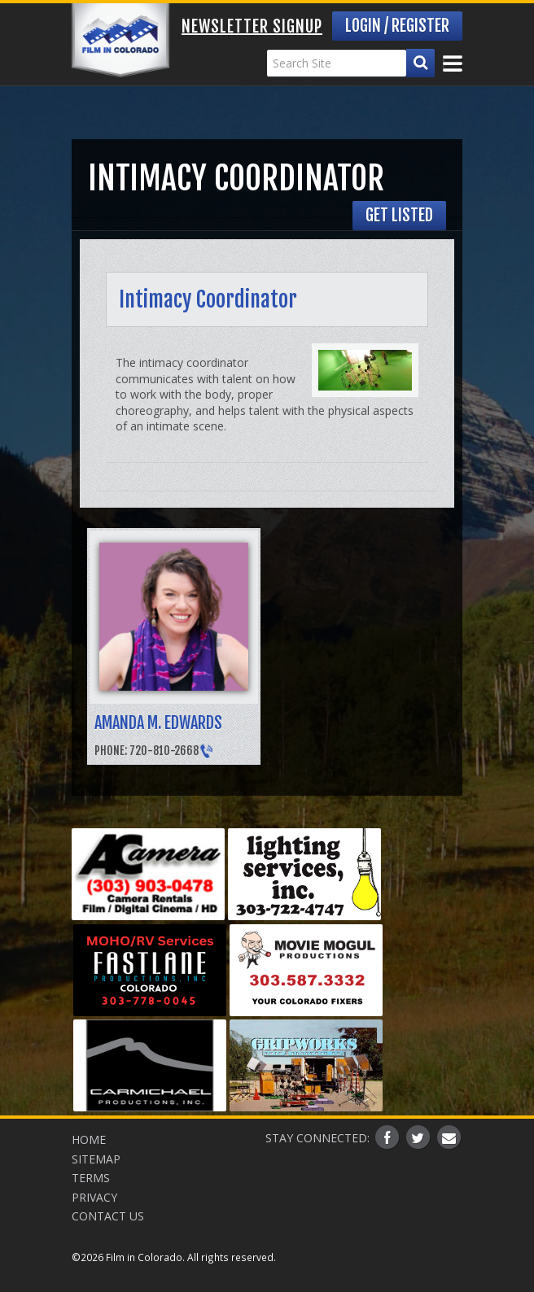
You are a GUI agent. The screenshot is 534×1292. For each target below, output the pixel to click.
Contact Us (108, 1216)
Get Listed (399, 215)
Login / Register (397, 25)
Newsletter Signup (252, 26)
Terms (91, 1177)
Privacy (94, 1197)
